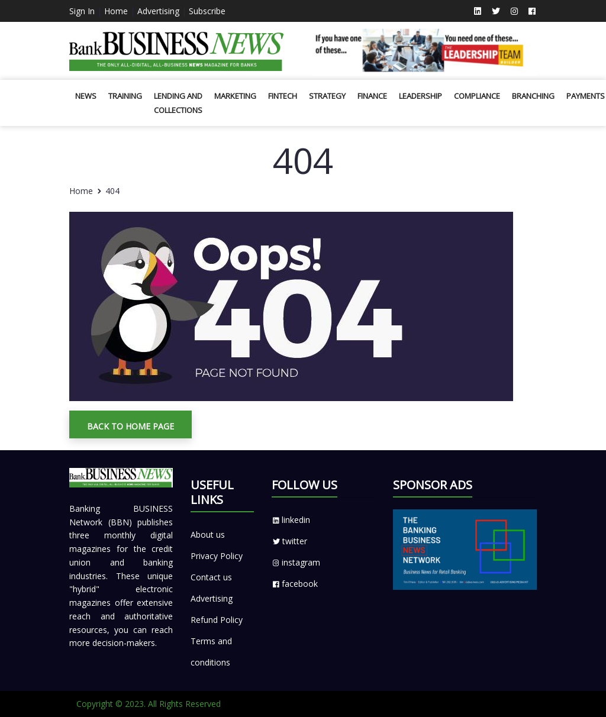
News (85, 96)
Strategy (327, 96)
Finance (372, 96)
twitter (289, 541)
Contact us (211, 577)
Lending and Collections (178, 103)
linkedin (291, 519)
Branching (533, 96)
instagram (296, 562)
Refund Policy (217, 619)
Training (125, 96)
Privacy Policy (217, 555)
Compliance (477, 96)
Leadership (420, 96)
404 (112, 190)
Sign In (82, 11)
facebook (295, 583)
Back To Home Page (130, 426)
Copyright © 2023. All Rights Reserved (148, 703)
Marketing (235, 96)
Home (116, 11)
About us (208, 534)
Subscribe (207, 11)
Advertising (158, 11)
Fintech (282, 96)
